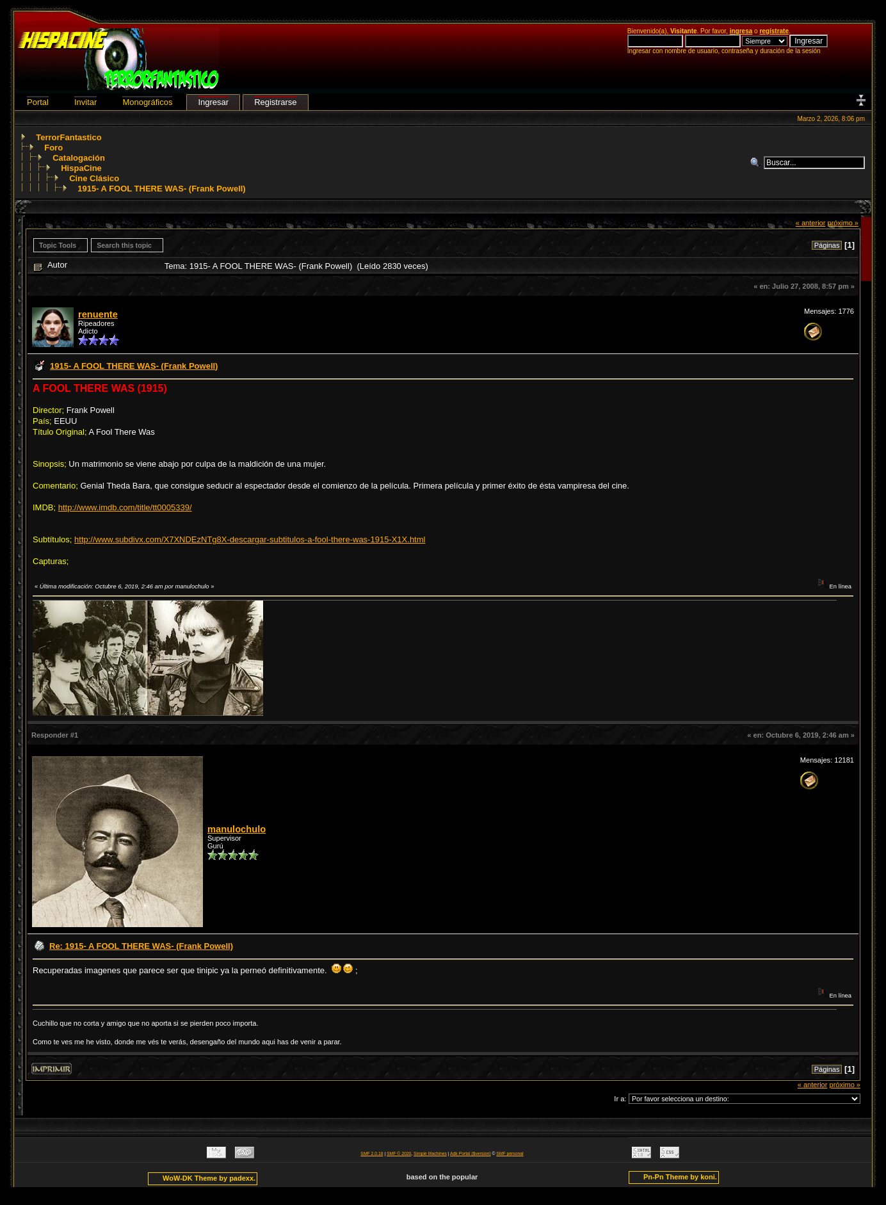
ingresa (741, 31)
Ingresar (213, 102)
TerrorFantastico (68, 137)
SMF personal (509, 1153)
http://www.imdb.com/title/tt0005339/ (125, 507)
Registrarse (275, 102)
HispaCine (81, 168)
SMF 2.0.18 (371, 1153)
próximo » (842, 223)
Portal (38, 102)
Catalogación (78, 158)
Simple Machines (430, 1153)
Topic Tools (57, 245)
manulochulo (236, 829)
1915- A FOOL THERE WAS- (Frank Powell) (161, 188)
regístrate (774, 31)
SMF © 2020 (399, 1153)
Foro (53, 147)
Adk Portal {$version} (470, 1153)
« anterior (811, 223)
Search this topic (124, 245)
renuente (98, 314)
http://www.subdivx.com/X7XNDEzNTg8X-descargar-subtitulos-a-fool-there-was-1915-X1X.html (249, 539)
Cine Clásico (94, 178)
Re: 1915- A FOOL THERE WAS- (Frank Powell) (141, 946)
